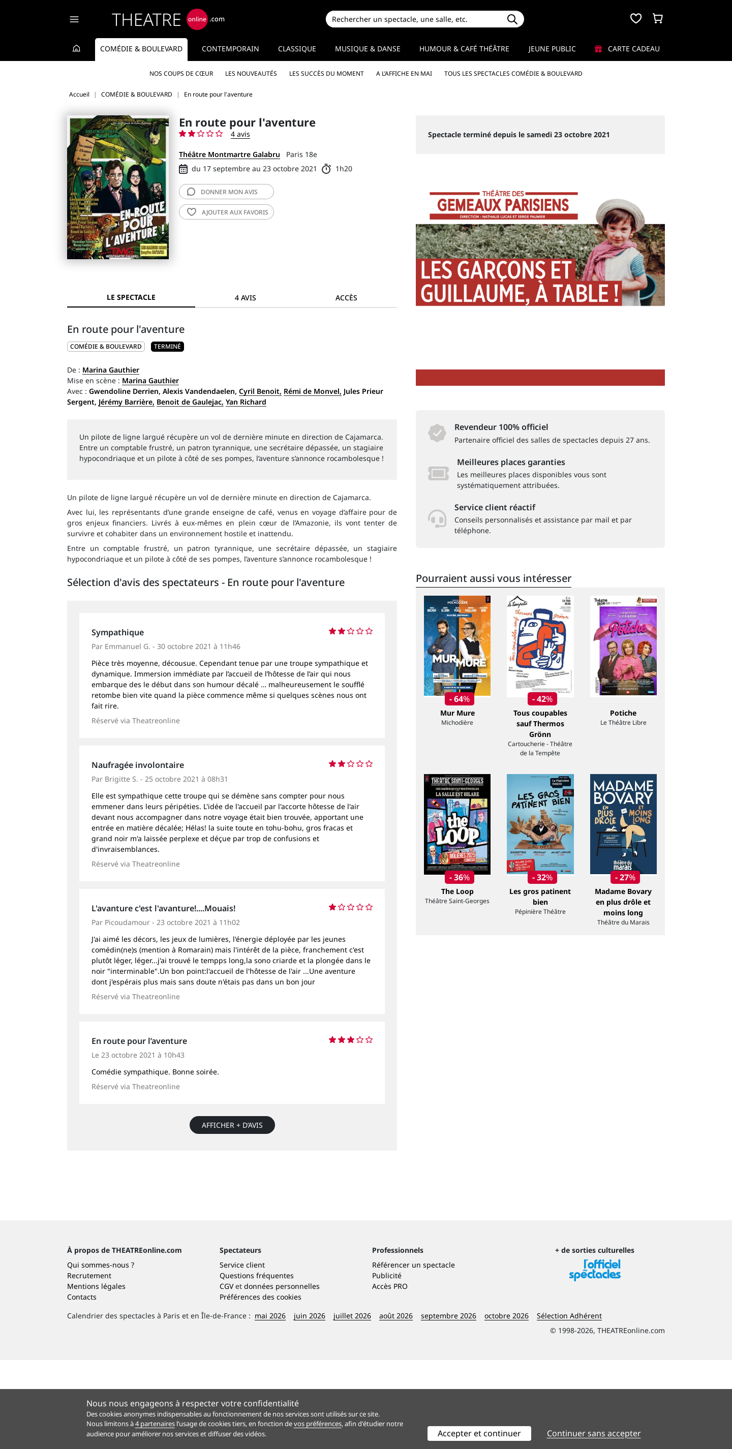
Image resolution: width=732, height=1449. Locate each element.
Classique (297, 48)
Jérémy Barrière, (127, 402)
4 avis (240, 134)
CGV (226, 1375)
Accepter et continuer (479, 1433)
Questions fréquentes (257, 1364)
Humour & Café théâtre (464, 48)
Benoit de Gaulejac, (190, 402)
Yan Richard (246, 402)
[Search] (413, 19)
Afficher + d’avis (232, 1125)
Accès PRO (390, 1375)
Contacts (82, 1386)
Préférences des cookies (260, 1386)
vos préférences (318, 1423)
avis (222, 192)
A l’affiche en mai (404, 73)
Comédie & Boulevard (141, 48)
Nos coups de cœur (181, 73)
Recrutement (89, 1364)
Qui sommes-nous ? (100, 1354)
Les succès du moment (326, 73)
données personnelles (282, 1375)
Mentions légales (96, 1375)
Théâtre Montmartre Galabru (229, 154)
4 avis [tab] (245, 297)
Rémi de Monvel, (313, 391)
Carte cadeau (627, 48)
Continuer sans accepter (594, 1433)
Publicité (387, 1364)
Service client (242, 1354)
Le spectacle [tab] (131, 297)
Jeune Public (552, 48)
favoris (227, 212)
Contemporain (230, 48)
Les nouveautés (251, 73)
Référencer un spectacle (413, 1354)
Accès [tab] (346, 297)
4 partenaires (155, 1423)
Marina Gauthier (110, 370)
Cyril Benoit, (260, 391)
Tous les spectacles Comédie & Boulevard (513, 73)
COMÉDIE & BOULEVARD (106, 346)
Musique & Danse (368, 48)
